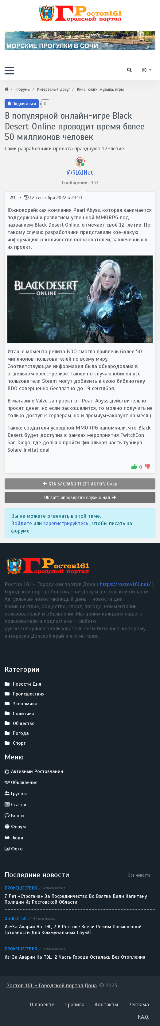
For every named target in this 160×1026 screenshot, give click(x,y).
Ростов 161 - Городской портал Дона (51, 985)
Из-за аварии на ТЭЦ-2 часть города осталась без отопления (75, 957)
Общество (16, 918)
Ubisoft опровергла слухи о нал (80, 497)
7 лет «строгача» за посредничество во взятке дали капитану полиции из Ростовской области (76, 899)
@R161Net (80, 172)
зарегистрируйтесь (66, 523)
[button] (9, 70)
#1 (13, 197)
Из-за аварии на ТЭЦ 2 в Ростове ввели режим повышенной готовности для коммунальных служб (73, 930)
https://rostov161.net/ (126, 584)
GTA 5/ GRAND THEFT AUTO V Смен (80, 484)
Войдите (22, 523)
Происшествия (21, 888)
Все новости (139, 875)
